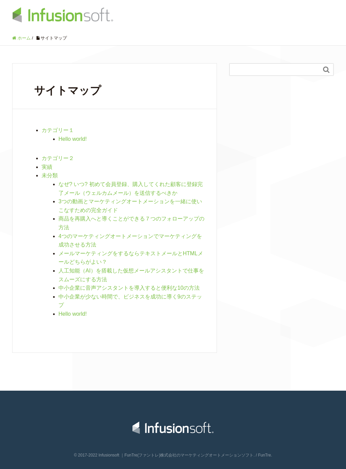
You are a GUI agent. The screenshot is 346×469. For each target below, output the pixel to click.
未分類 (50, 175)
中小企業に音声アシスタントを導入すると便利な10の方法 (129, 288)
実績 (47, 167)
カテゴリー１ (58, 130)
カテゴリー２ (58, 158)
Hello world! (72, 139)
